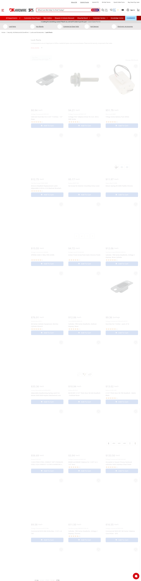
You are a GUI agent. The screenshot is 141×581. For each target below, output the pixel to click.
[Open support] (136, 576)
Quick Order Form (119, 2)
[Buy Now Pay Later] (133, 2)
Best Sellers (48, 18)
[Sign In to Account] (132, 10)
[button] (3, 10)
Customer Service (99, 18)
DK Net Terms (106, 2)
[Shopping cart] (138, 10)
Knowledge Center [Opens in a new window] (117, 18)
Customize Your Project (32, 18)
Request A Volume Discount (64, 18)
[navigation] (100, 18)
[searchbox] (68, 10)
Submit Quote (84, 2)
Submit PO (95, 2)
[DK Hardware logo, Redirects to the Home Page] (19, 10)
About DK (74, 2)
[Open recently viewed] (122, 10)
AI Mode (95, 10)
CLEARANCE (131, 18)
